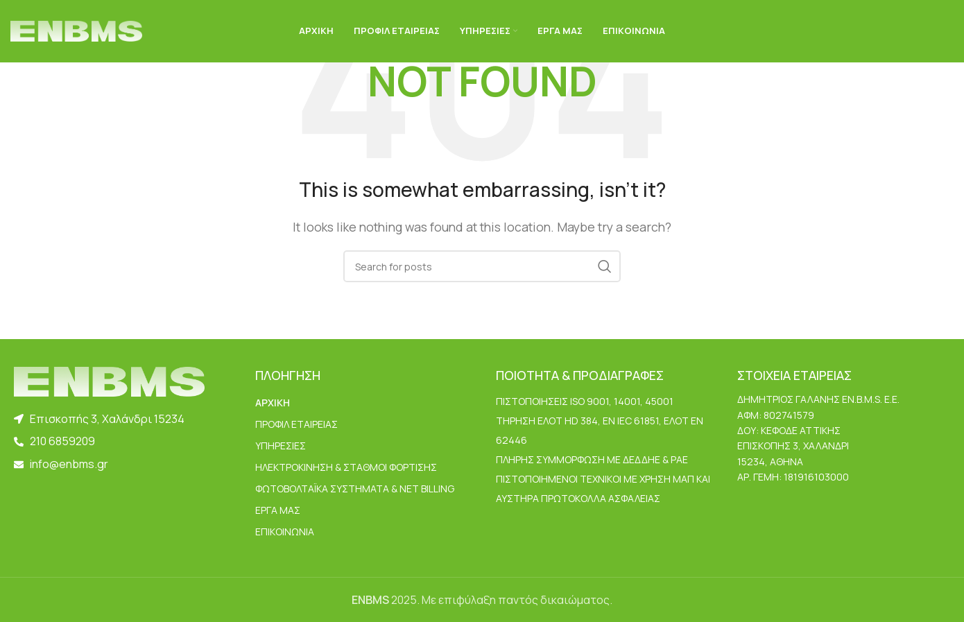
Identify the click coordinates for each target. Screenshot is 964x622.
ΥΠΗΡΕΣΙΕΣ (280, 445)
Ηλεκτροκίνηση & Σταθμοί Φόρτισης (346, 467)
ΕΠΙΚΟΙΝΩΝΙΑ (284, 531)
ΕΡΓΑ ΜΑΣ (277, 510)
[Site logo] (76, 29)
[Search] (482, 266)
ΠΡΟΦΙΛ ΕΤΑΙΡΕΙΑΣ (296, 424)
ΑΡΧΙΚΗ (272, 402)
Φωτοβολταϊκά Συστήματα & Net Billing (354, 488)
